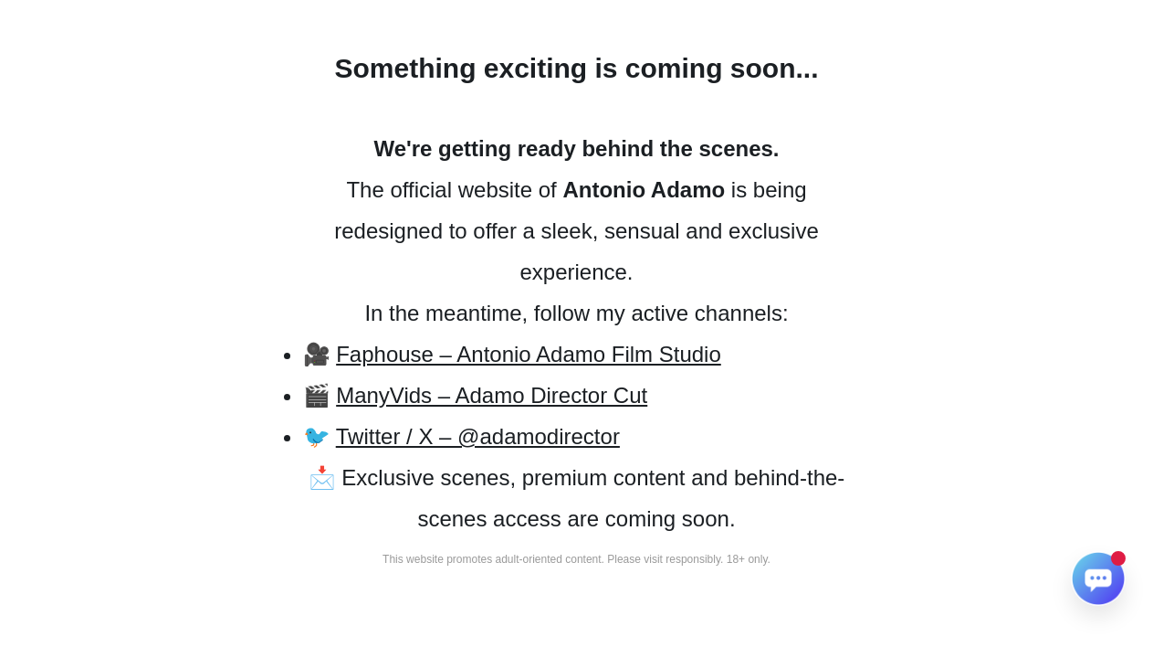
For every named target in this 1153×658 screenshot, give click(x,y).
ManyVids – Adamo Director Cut (491, 395)
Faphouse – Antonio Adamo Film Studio (528, 354)
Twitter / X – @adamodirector (478, 436)
